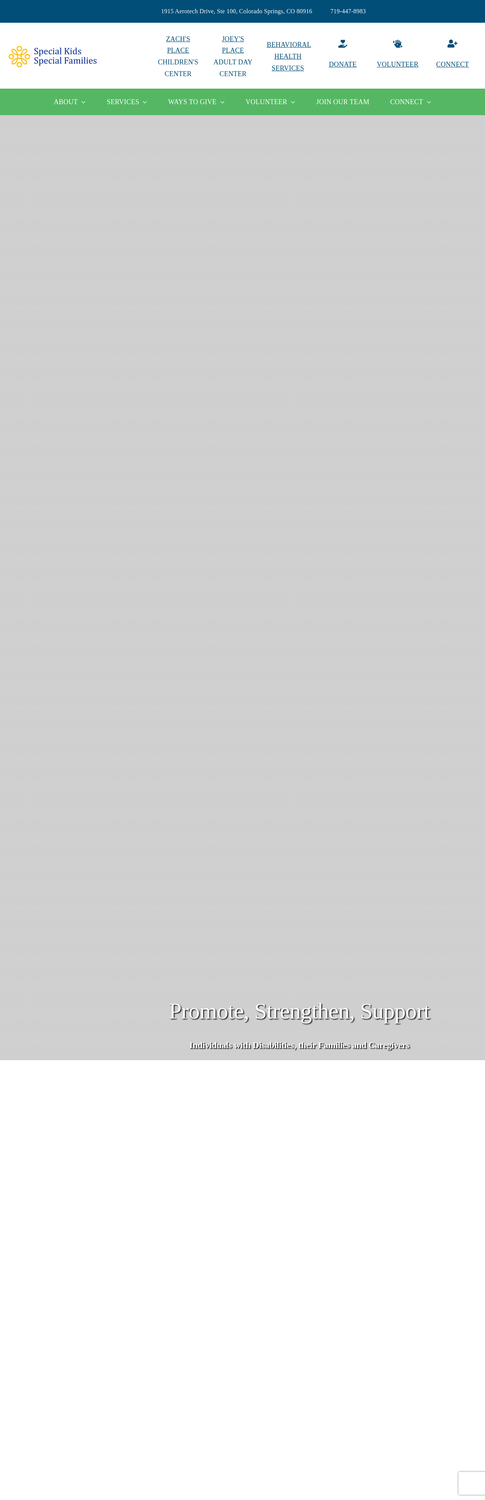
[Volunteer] (398, 56)
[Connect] (453, 56)
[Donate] (343, 56)
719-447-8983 (348, 11)
